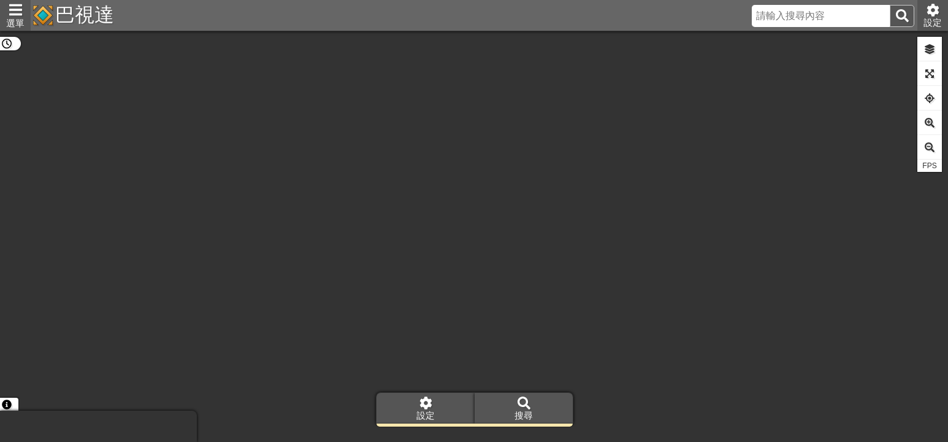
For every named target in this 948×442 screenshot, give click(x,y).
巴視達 (84, 15)
